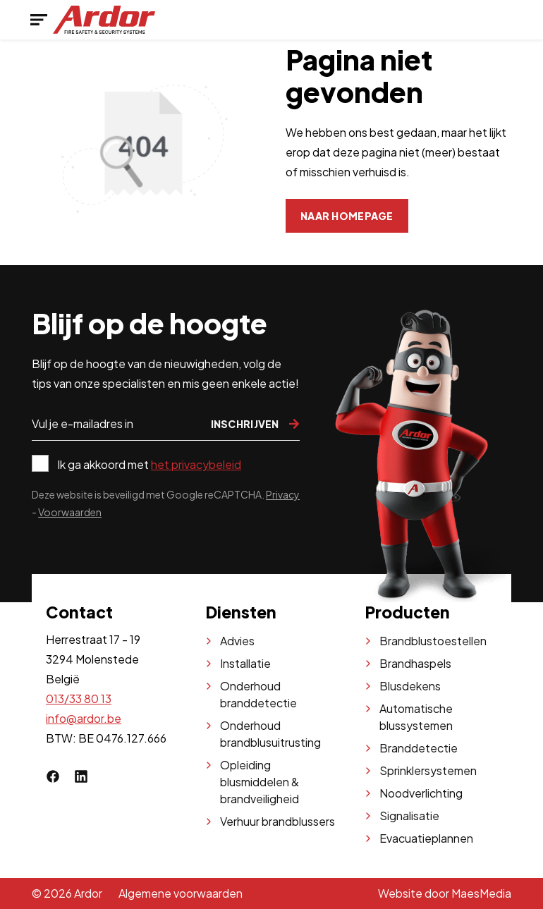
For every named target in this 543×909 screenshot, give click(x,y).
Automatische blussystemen (416, 717)
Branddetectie (418, 747)
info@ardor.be (83, 718)
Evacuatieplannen (426, 838)
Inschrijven (255, 423)
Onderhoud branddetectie (258, 694)
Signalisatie (409, 815)
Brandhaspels (415, 663)
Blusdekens (410, 685)
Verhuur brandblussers (277, 821)
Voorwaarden (70, 512)
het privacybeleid (196, 464)
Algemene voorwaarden (180, 893)
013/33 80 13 (78, 698)
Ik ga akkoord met (149, 464)
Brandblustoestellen (433, 640)
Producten (407, 612)
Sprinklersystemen (428, 770)
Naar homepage (346, 215)
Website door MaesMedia (444, 893)
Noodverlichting (421, 793)
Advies (237, 640)
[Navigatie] (39, 20)
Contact (79, 612)
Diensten (241, 612)
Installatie (245, 663)
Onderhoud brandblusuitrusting (270, 734)
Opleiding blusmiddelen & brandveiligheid (259, 781)
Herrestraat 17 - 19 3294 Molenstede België (93, 659)
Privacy (283, 494)
